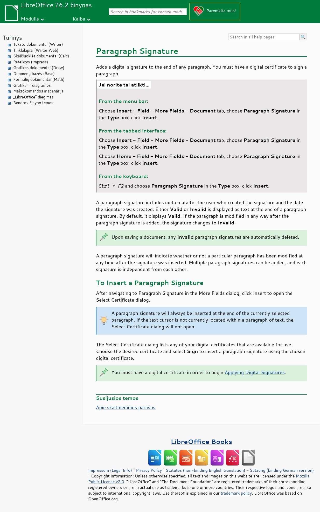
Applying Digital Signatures (254, 372)
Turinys (12, 38)
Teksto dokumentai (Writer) (38, 44)
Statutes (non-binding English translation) (205, 470)
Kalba (79, 18)
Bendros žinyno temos (33, 102)
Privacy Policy (149, 470)
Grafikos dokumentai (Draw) (38, 67)
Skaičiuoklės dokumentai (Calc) (41, 56)
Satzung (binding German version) (282, 470)
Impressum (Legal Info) (110, 470)
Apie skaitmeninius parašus (125, 407)
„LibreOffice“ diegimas (33, 97)
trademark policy (236, 493)
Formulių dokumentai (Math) (39, 79)
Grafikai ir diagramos (32, 85)
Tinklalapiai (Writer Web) (35, 50)
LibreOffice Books (201, 441)
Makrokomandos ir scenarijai (39, 91)
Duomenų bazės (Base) (34, 73)
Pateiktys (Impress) (30, 62)
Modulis (30, 18)
